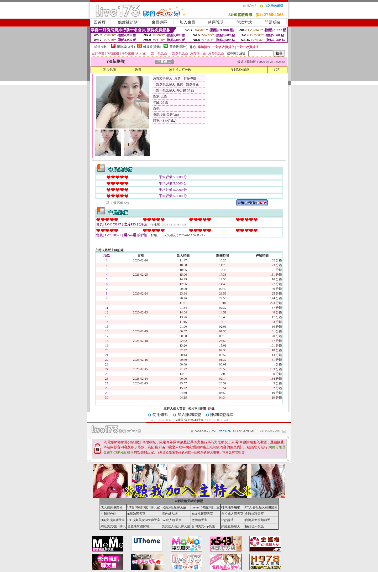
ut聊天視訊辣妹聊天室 (189, 419)
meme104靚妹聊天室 (206, 507)
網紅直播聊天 (230, 526)
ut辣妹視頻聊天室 (174, 507)
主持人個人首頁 (175, 408)
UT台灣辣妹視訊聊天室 (143, 507)
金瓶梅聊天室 (254, 514)
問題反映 (272, 22)
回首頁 (100, 22)
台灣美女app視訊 (203, 526)
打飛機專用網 (230, 507)
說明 (277, 69)
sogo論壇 (227, 520)
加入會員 (187, 22)
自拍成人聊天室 (232, 514)
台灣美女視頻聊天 (257, 520)
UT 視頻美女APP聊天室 (143, 520)
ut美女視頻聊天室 (113, 520)
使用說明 (216, 22)
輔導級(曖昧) (152, 47)
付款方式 (244, 22)
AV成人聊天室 (172, 520)
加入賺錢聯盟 (189, 415)
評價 (203, 408)
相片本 (192, 408)
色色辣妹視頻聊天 (140, 526)
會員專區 (159, 22)
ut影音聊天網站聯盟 (189, 501)
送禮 (138, 69)
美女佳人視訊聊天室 (176, 526)
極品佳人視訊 (254, 526)
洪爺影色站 (108, 514)
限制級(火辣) (126, 47)
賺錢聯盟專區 (222, 415)
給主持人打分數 (180, 69)
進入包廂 (109, 69)
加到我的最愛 (239, 69)
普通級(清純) (178, 47)
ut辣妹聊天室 (136, 514)
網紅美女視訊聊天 (113, 526)
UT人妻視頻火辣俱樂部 (261, 507)
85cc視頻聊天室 (202, 514)
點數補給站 (128, 22)
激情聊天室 (199, 520)
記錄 (211, 408)
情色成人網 (169, 514)
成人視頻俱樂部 (112, 507)
